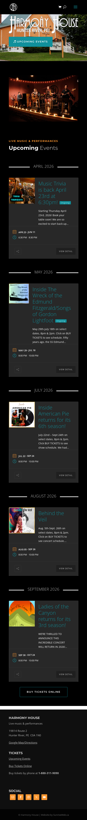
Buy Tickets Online (43, 691)
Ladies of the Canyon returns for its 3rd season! (54, 615)
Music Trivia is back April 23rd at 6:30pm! (52, 192)
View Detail (66, 251)
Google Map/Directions (23, 742)
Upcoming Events (32, 41)
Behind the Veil (51, 516)
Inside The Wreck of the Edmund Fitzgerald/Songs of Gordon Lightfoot (51, 305)
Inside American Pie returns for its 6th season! (54, 416)
